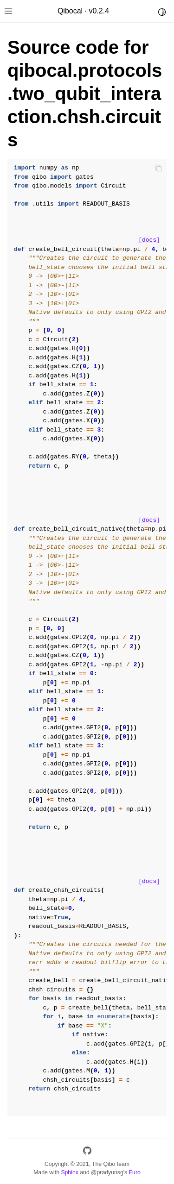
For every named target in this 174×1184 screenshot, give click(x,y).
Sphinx (69, 1172)
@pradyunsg (107, 1172)
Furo (135, 1172)
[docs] (149, 240)
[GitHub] (87, 1152)
